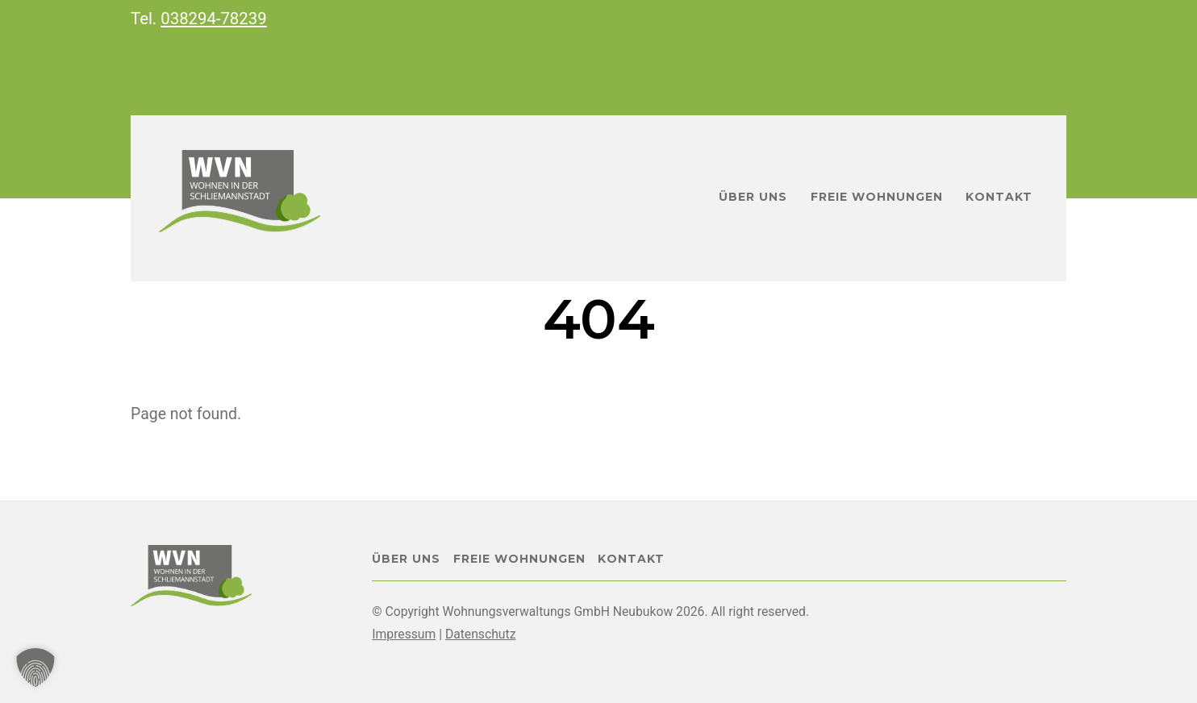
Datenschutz (480, 634)
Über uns (753, 196)
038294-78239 (213, 18)
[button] (35, 667)
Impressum (404, 634)
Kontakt (999, 196)
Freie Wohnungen (877, 196)
